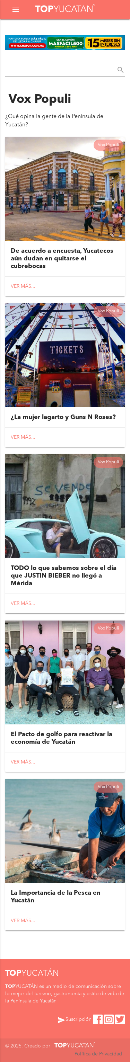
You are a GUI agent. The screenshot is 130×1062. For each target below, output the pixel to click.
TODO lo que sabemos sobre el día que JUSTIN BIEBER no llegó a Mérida (63, 576)
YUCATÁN (32, 974)
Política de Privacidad (98, 1054)
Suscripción (74, 1020)
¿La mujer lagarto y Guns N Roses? (63, 417)
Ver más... (23, 286)
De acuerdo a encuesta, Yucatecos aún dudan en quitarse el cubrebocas (62, 258)
